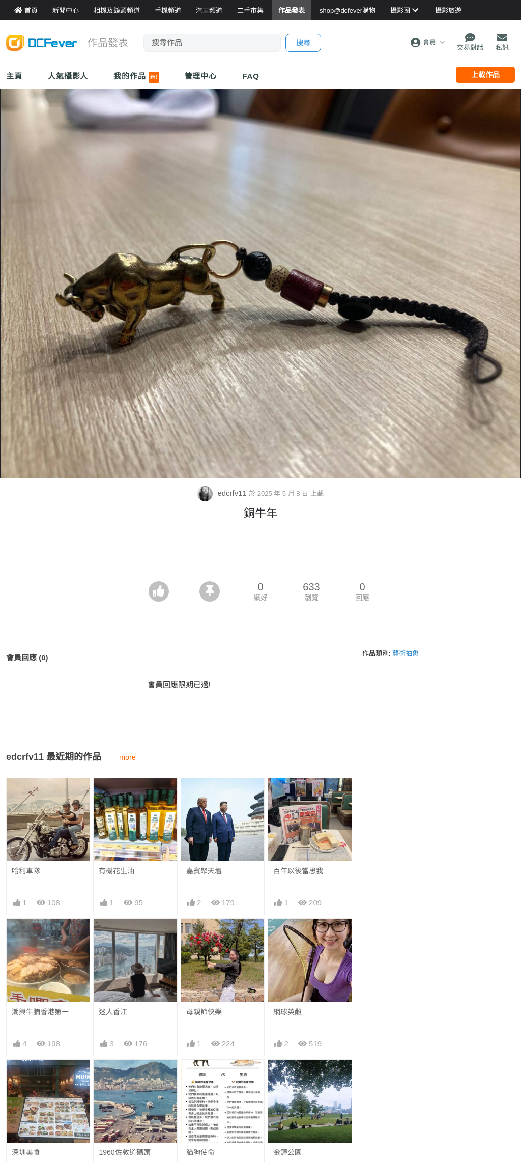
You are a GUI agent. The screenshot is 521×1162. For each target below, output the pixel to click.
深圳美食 (26, 1152)
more (127, 757)
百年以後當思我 (298, 871)
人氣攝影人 (68, 76)
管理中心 (201, 76)
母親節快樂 (204, 1012)
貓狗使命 (200, 1078)
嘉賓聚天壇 (204, 871)
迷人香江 (113, 1012)
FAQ (250, 76)
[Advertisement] (260, 553)
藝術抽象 (405, 653)
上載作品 (485, 75)
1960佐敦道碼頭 (124, 1152)
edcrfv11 (223, 493)
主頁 (14, 76)
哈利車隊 (26, 871)
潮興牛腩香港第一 (40, 1012)
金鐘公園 (287, 1078)
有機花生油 (116, 871)
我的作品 (136, 77)
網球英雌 (287, 1012)
